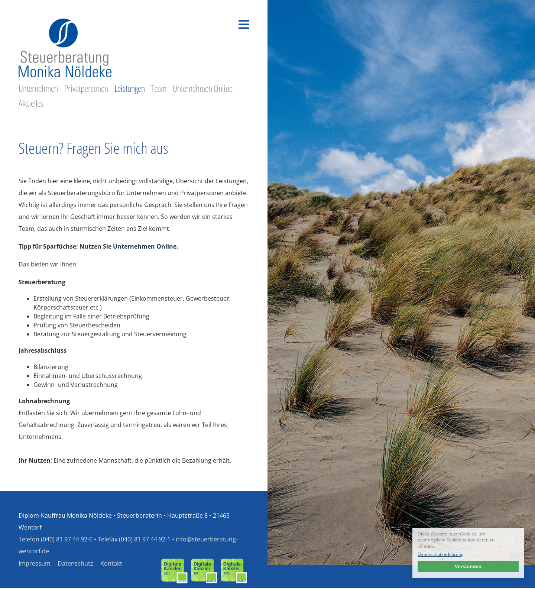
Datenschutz (75, 563)
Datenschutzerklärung (441, 554)
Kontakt (111, 563)
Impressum (35, 563)
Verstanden (468, 566)
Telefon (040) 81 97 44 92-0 (56, 539)
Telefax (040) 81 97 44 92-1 (134, 539)
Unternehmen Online (144, 246)
